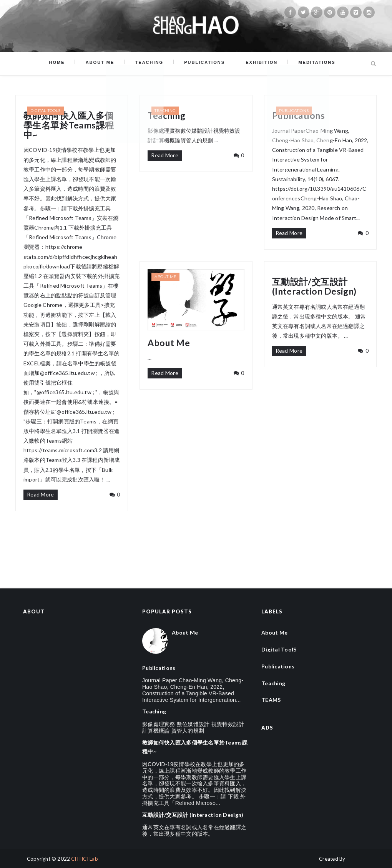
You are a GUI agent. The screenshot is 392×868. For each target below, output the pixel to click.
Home (70, 64)
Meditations (303, 64)
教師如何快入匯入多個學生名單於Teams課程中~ (68, 125)
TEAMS (271, 699)
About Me (108, 64)
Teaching (152, 64)
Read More (40, 494)
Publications (201, 64)
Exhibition (253, 64)
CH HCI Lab (84, 859)
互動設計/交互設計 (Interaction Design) (314, 287)
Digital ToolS (45, 110)
